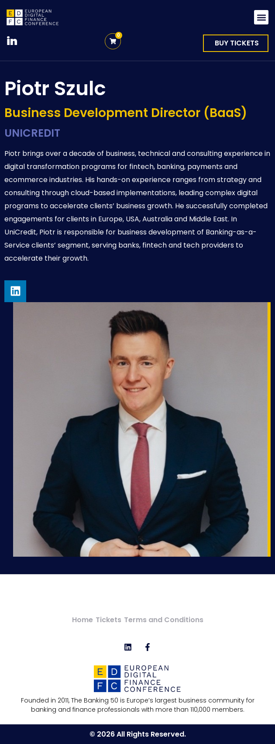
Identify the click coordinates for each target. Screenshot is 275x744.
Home (82, 620)
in (12, 41)
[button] (261, 17)
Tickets (108, 620)
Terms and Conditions (163, 620)
